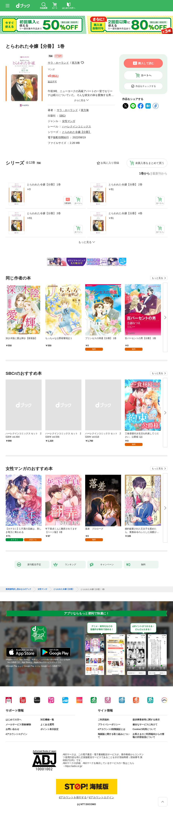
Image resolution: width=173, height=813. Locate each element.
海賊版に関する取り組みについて (113, 735)
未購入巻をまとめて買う (149, 163)
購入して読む (146, 63)
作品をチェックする (146, 86)
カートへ (146, 75)
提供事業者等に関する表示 (146, 719)
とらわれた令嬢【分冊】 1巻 (44, 184)
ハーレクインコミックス (76, 126)
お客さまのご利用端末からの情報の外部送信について (148, 735)
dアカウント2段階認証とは (111, 729)
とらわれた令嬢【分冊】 (76, 131)
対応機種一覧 (47, 719)
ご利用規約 (103, 719)
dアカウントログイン (16, 734)
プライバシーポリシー (109, 724)
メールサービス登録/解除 (18, 724)
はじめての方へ (13, 719)
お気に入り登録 (110, 162)
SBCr (62, 115)
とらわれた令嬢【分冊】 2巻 (125, 184)
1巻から (144, 173)
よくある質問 (47, 724)
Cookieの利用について (144, 729)
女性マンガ (68, 121)
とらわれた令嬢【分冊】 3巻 (44, 213)
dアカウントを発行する (73, 797)
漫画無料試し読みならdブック (18, 589)
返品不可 (52, 81)
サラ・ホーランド (58, 62)
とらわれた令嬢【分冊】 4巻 (125, 213)
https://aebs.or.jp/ (73, 766)
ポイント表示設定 (49, 729)
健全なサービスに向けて (145, 724)
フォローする (82, 63)
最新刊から (159, 173)
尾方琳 (76, 62)
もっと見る (157, 278)
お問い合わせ (12, 729)
